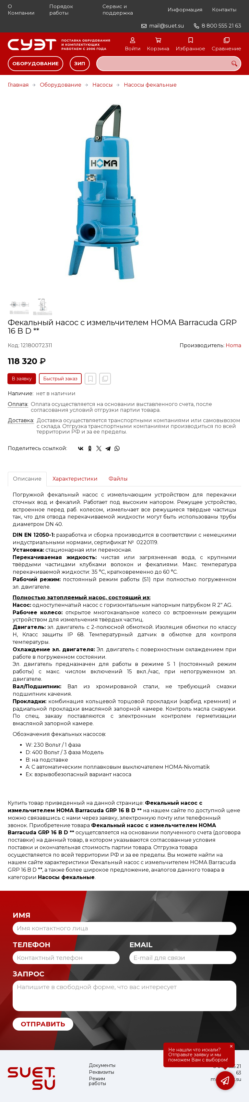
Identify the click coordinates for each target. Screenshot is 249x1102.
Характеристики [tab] (75, 479)
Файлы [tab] (118, 479)
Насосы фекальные (150, 85)
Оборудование (35, 63)
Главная (18, 85)
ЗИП (79, 63)
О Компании (21, 9)
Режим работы (97, 1081)
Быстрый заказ (60, 379)
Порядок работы (61, 9)
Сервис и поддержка (117, 9)
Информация (185, 9)
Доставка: (21, 420)
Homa (233, 345)
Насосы (102, 85)
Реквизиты (101, 1072)
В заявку (22, 379)
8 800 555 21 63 (221, 26)
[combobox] (168, 63)
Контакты (224, 9)
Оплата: (18, 404)
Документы (102, 1065)
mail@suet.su (166, 26)
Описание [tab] (27, 479)
